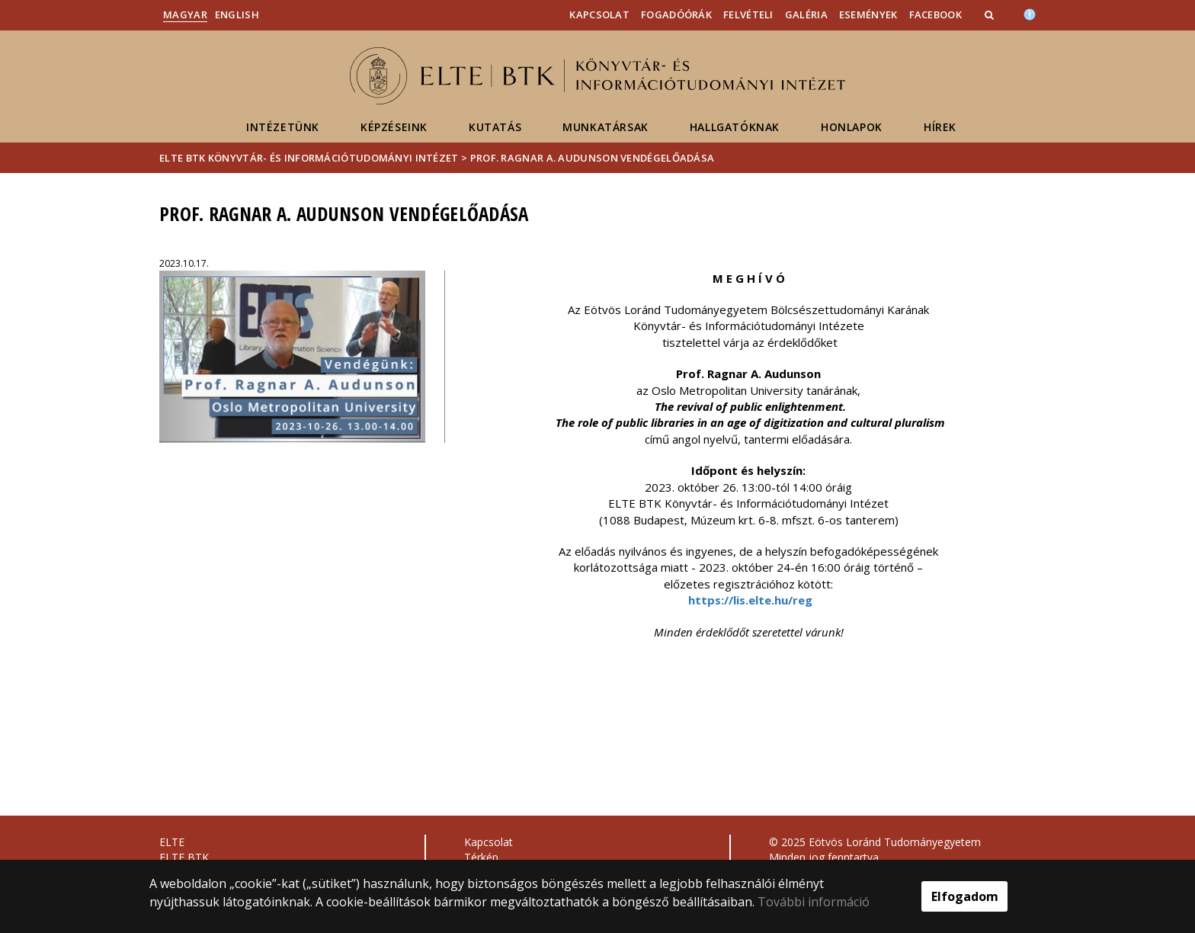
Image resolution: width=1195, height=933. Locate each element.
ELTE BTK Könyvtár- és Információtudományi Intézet (309, 158)
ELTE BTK (184, 857)
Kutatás (495, 127)
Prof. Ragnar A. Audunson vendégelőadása (592, 158)
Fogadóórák (676, 14)
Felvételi (748, 14)
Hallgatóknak (735, 127)
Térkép (481, 857)
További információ (814, 901)
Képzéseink (394, 127)
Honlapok (852, 127)
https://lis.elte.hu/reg (750, 600)
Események (868, 14)
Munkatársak (605, 127)
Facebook (935, 14)
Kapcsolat (599, 14)
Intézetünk (282, 127)
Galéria (806, 14)
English (237, 14)
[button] (991, 14)
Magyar (185, 14)
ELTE (171, 842)
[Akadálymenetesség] (1030, 13)
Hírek (940, 127)
